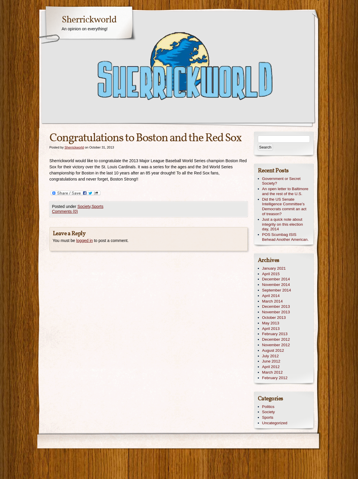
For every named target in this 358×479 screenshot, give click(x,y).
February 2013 (275, 334)
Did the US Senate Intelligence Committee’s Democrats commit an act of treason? (284, 206)
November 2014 (276, 284)
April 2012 (271, 367)
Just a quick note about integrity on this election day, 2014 (282, 224)
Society (84, 206)
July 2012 (270, 356)
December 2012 (276, 339)
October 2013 (274, 317)
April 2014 (271, 296)
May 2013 (270, 323)
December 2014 (276, 279)
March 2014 (272, 301)
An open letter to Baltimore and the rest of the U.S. (285, 191)
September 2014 (276, 290)
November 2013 (276, 312)
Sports (97, 206)
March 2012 (272, 372)
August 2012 (273, 350)
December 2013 (276, 306)
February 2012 (275, 378)
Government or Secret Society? (281, 181)
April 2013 (271, 328)
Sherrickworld (89, 20)
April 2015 (271, 274)
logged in (84, 240)
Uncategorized (275, 423)
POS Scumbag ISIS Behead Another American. (285, 237)
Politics (268, 406)
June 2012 (271, 361)
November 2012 (276, 345)
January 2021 (274, 268)
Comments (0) (65, 211)
